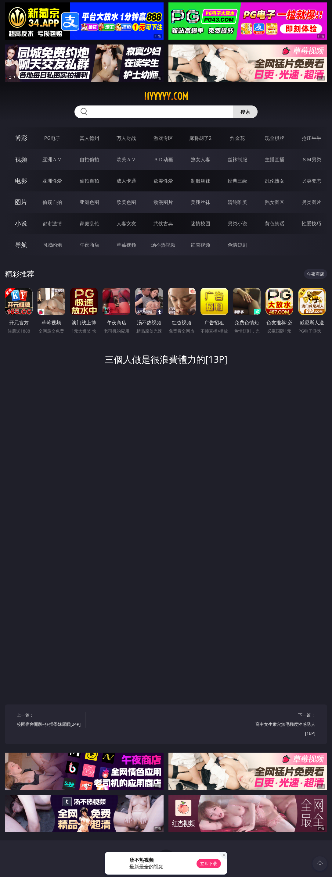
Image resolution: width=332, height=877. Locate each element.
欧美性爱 (163, 180)
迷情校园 (200, 223)
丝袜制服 (237, 159)
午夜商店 (89, 244)
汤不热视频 (163, 244)
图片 (21, 202)
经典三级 (237, 180)
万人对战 (126, 138)
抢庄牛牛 (311, 138)
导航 (21, 245)
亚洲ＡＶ (52, 159)
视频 (21, 159)
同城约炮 (52, 244)
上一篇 (49, 720)
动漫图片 (163, 202)
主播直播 (274, 159)
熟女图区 (274, 202)
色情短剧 (237, 244)
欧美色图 (126, 202)
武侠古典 (163, 223)
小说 (21, 223)
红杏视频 (200, 244)
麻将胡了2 (200, 138)
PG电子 (52, 138)
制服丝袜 (200, 180)
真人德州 (89, 138)
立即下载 (208, 863)
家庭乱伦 (89, 223)
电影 (21, 180)
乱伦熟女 (274, 180)
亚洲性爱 (52, 180)
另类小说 (237, 223)
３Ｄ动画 (163, 159)
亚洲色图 (89, 202)
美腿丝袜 (200, 202)
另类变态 (311, 180)
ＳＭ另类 (311, 159)
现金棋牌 (274, 138)
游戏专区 (163, 138)
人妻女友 (126, 223)
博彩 (21, 138)
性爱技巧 (311, 223)
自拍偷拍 (89, 159)
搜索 (245, 112)
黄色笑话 (274, 223)
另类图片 (311, 202)
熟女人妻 (200, 159)
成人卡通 (126, 180)
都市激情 (52, 223)
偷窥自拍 (52, 202)
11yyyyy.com (166, 96)
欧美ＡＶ (126, 159)
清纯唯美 (237, 202)
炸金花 (237, 138)
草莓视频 (126, 244)
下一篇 (283, 725)
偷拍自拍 (89, 180)
